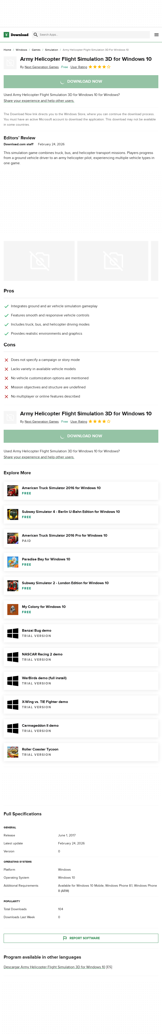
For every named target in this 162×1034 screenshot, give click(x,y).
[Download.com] (16, 34)
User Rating (90, 66)
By (39, 67)
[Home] (7, 50)
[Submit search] (35, 34)
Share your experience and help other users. (39, 100)
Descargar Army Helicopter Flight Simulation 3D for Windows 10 (54, 967)
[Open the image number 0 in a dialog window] (39, 261)
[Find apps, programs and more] (91, 34)
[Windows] (21, 50)
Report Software (81, 938)
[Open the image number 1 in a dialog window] (112, 261)
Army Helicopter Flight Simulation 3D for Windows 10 (86, 59)
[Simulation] (51, 50)
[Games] (36, 50)
